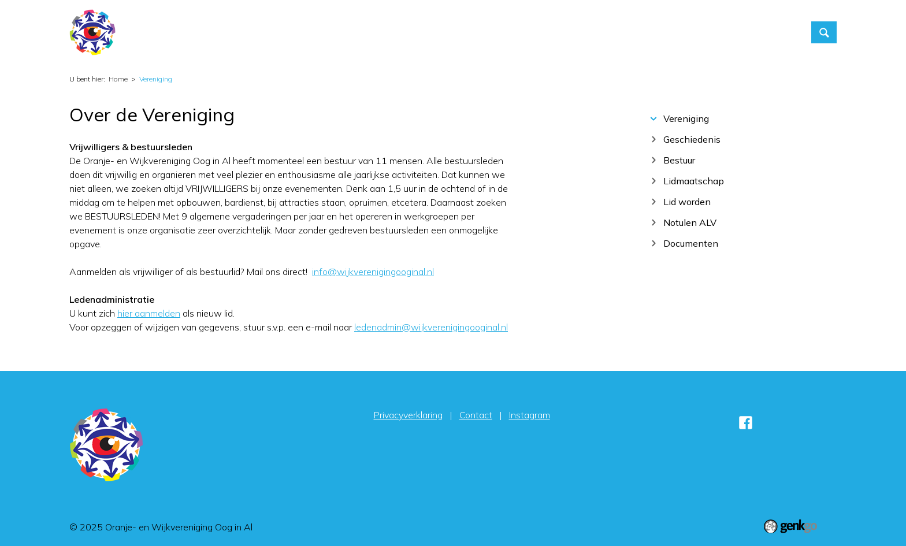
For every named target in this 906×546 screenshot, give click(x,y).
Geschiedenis (692, 138)
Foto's (616, 32)
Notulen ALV (689, 222)
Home (453, 32)
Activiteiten (499, 32)
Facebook (745, 422)
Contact (663, 32)
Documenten (690, 242)
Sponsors (771, 32)
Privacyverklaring (408, 415)
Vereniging (563, 32)
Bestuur (679, 159)
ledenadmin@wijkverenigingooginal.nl (431, 327)
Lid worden (687, 201)
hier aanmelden (148, 313)
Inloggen (716, 32)
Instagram (529, 415)
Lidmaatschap (693, 180)
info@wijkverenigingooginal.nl (373, 271)
